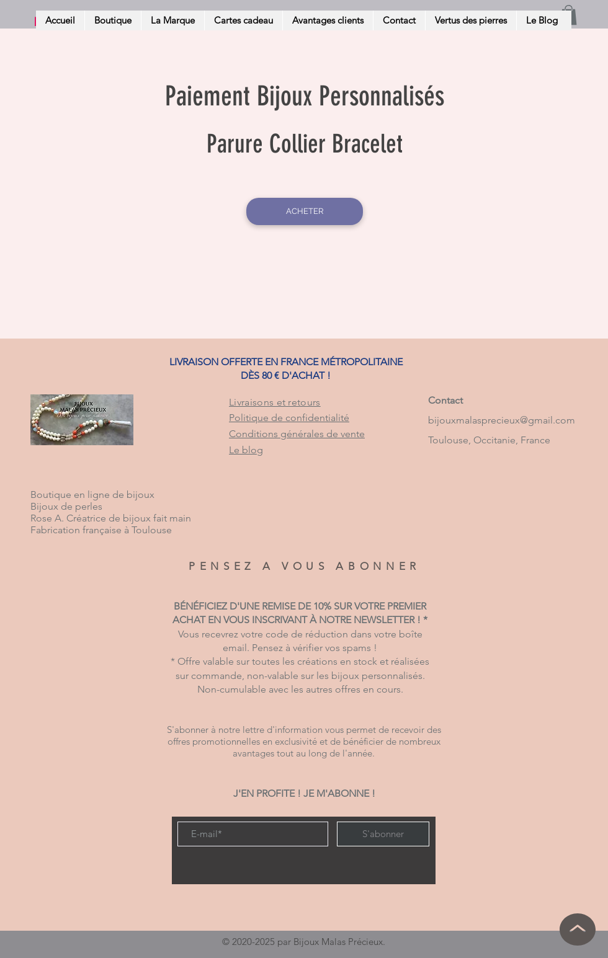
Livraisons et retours (275, 402)
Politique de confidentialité (289, 418)
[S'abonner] (383, 834)
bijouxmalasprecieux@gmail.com (501, 420)
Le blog (246, 450)
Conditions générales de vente (297, 434)
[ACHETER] (304, 211)
